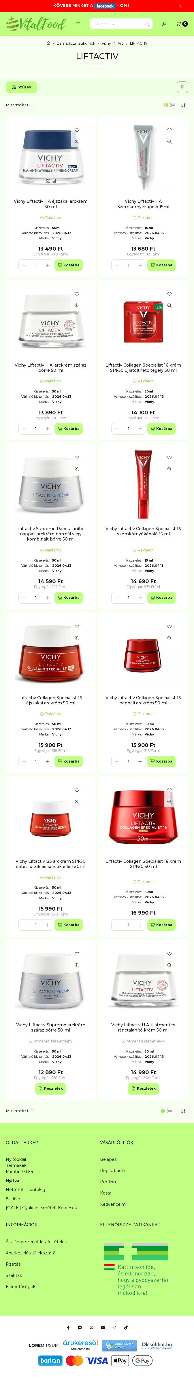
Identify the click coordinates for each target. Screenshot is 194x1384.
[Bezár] (180, 6)
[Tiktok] (126, 1327)
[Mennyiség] (35, 265)
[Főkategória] (48, 43)
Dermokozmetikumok (76, 43)
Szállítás (14, 1275)
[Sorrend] (183, 105)
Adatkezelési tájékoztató (31, 1253)
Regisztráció (112, 1170)
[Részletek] (50, 1089)
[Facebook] (68, 1327)
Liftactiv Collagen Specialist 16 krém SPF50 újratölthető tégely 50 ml (143, 368)
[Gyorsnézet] (77, 141)
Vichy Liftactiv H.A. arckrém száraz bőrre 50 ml (50, 368)
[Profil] (164, 24)
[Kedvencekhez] (77, 130)
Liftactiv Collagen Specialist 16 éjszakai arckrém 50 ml (50, 700)
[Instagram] (114, 1327)
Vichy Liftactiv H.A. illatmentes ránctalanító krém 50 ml (143, 1027)
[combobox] (121, 24)
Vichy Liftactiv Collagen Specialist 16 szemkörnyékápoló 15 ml (143, 531)
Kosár (105, 1193)
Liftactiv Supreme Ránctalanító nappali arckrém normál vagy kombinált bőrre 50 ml (50, 534)
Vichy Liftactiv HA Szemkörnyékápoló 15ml (143, 204)
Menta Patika (19, 1171)
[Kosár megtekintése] (182, 24)
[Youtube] (103, 1327)
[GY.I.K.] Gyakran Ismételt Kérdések (41, 1207)
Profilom (109, 1181)
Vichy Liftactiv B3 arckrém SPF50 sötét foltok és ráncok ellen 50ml (51, 864)
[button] (78, 24)
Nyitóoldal (16, 1159)
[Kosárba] (68, 265)
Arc (120, 43)
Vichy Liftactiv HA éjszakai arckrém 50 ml (51, 204)
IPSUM (44, 1345)
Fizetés (13, 1264)
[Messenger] (80, 1327)
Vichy (106, 43)
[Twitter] (91, 1327)
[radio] (172, 105)
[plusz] (47, 265)
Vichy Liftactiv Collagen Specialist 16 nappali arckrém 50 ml (143, 700)
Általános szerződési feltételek (36, 1241)
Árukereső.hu (80, 1349)
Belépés (108, 1159)
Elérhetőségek (20, 1286)
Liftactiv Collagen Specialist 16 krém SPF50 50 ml (143, 864)
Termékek (16, 1165)
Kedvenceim (113, 1204)
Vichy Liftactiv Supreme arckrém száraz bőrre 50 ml (50, 1027)
